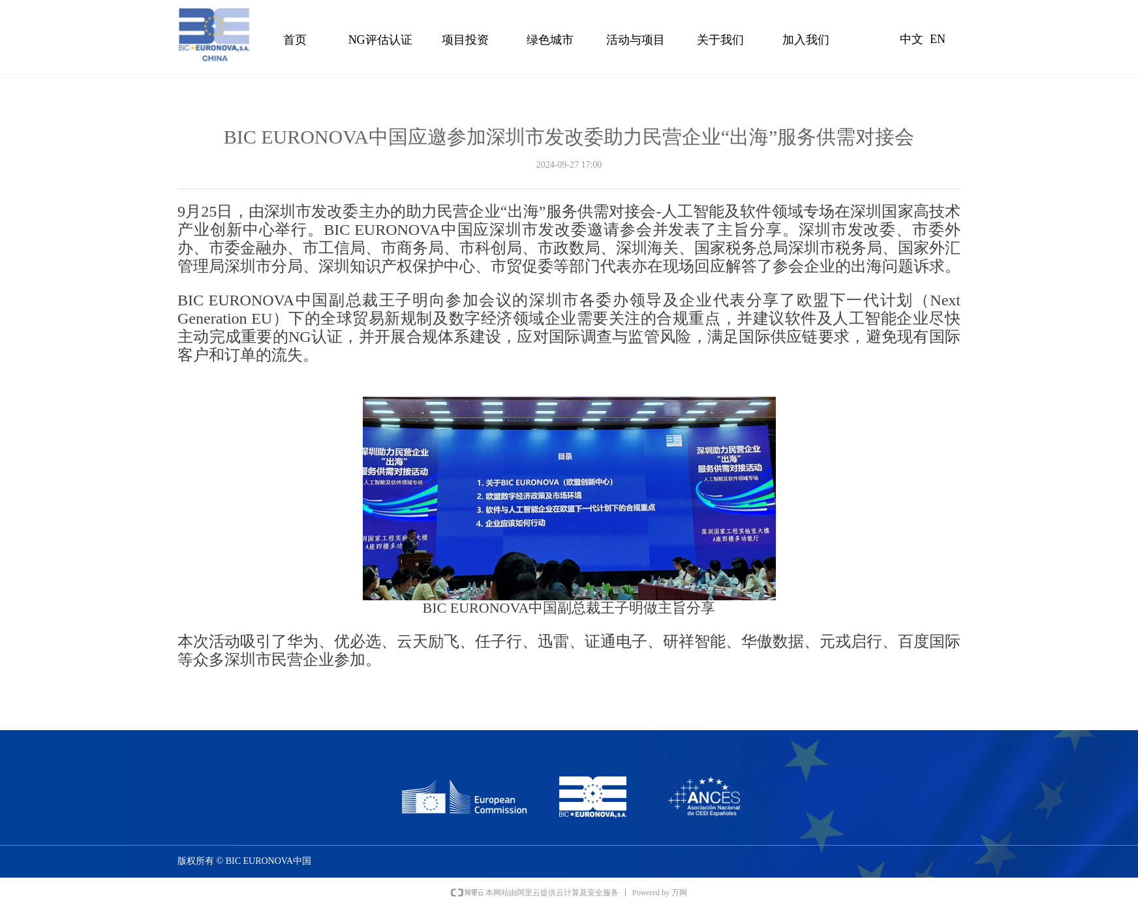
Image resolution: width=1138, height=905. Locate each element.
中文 (911, 39)
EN (938, 39)
